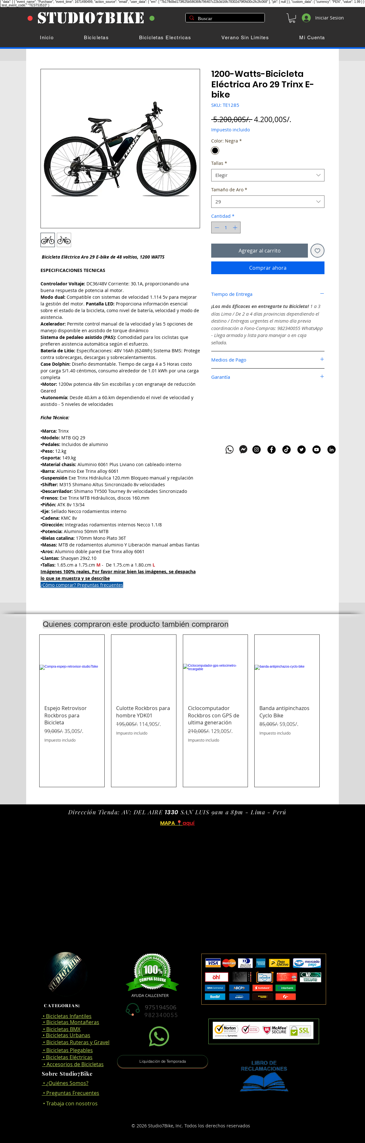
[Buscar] (224, 18)
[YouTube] (316, 449)
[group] (179, 711)
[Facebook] (271, 449)
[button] (292, 18)
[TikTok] (286, 449)
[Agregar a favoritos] (317, 251)
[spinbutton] (226, 227)
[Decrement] (216, 227)
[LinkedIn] (331, 449)
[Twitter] (301, 449)
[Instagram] (256, 449)
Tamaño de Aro (229, 190)
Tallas (219, 163)
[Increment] (236, 227)
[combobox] (267, 175)
